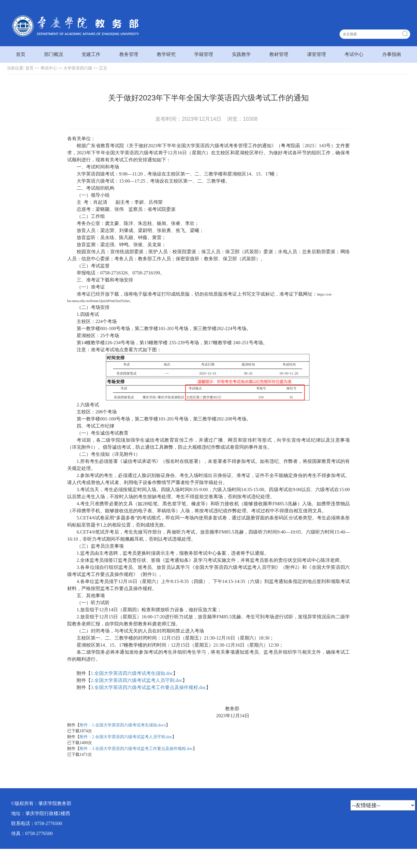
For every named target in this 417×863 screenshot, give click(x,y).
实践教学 (241, 54)
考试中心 (354, 54)
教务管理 (128, 54)
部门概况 (53, 54)
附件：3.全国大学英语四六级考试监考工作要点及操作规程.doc (136, 748)
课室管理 (316, 54)
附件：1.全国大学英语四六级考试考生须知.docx (123, 725)
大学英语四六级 (77, 68)
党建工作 (91, 54)
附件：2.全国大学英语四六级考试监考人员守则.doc (126, 737)
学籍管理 (203, 54)
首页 (20, 54)
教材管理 (278, 54)
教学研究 (166, 54)
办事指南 (391, 54)
